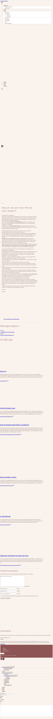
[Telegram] (1, 653)
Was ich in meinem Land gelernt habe (19, 331)
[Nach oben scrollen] (1, 659)
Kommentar (27, 586)
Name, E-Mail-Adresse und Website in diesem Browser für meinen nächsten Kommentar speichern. (20, 595)
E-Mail (18, 591)
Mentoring (4, 667)
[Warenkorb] (2, 89)
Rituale (5, 82)
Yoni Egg (8, 15)
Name (18, 588)
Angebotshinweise (6, 650)
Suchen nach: (2, 693)
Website (18, 593)
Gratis (5, 83)
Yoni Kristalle (6, 675)
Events (5, 9)
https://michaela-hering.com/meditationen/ (11, 319)
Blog (4, 84)
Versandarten (7, 19)
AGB (5, 683)
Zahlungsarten (7, 20)
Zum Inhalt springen (4, 1)
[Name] (8, 588)
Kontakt (5, 85)
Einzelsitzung (7, 8)
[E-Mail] (8, 591)
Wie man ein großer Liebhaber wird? (19, 334)
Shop (3, 672)
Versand (15, 655)
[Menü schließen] (0, 664)
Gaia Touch (7, 12)
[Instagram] (2, 653)
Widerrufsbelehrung (8, 23)
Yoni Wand (8, 16)
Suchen (2, 696)
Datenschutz (2, 644)
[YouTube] (3, 653)
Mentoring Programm (8, 6)
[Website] (8, 593)
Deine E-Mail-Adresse (4, 637)
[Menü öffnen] (2, 146)
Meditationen (7, 17)
